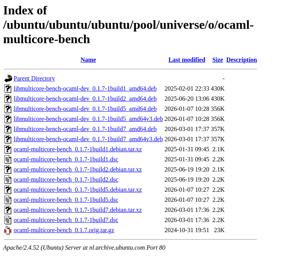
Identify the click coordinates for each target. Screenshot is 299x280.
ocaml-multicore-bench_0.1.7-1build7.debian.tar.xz (78, 209)
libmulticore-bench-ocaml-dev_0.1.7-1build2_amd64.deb (85, 98)
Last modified (187, 59)
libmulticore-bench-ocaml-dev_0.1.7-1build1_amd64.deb (85, 88)
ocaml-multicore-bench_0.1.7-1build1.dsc (66, 159)
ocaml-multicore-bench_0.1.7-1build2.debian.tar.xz (78, 169)
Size (218, 59)
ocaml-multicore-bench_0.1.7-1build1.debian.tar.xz (78, 149)
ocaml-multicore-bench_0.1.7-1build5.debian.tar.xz (78, 189)
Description (241, 59)
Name (88, 59)
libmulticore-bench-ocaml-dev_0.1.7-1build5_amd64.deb (85, 108)
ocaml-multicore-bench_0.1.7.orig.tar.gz (64, 230)
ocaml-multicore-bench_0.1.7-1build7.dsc (66, 220)
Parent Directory (34, 78)
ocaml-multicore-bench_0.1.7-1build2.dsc (66, 179)
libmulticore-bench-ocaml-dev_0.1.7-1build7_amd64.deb (85, 129)
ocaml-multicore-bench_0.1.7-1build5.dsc (66, 199)
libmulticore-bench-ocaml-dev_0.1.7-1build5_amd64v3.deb (88, 119)
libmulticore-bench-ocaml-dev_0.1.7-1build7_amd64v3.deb (88, 139)
